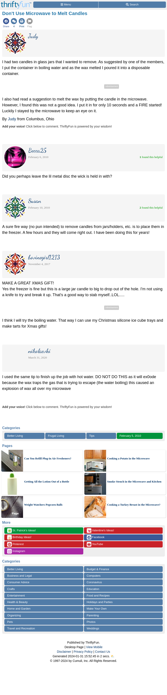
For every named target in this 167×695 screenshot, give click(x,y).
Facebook (96, 537)
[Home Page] (16, 2)
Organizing (14, 615)
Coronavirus (94, 582)
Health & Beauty (17, 602)
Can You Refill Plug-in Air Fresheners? (47, 458)
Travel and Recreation (21, 628)
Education (93, 589)
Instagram (16, 551)
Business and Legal (19, 575)
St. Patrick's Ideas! (21, 530)
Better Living (15, 435)
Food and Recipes (98, 595)
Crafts (11, 589)
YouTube (95, 544)
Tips (91, 435)
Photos (91, 622)
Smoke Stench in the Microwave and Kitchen (134, 481)
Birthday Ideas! (19, 537)
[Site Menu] (65, 5)
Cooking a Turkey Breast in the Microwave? (133, 504)
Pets (10, 622)
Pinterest (15, 544)
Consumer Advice (18, 582)
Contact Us (102, 651)
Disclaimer (64, 651)
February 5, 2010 (130, 435)
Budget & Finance (98, 569)
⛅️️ (112, 656)
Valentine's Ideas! (100, 530)
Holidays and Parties (100, 602)
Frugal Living (56, 435)
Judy (12, 119)
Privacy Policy (82, 651)
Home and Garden (18, 608)
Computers (94, 575)
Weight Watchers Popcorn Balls (43, 504)
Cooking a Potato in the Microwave (128, 458)
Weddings (93, 628)
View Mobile (94, 647)
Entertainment (16, 595)
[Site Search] (132, 5)
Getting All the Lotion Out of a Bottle (46, 481)
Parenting (93, 615)
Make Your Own (97, 608)
